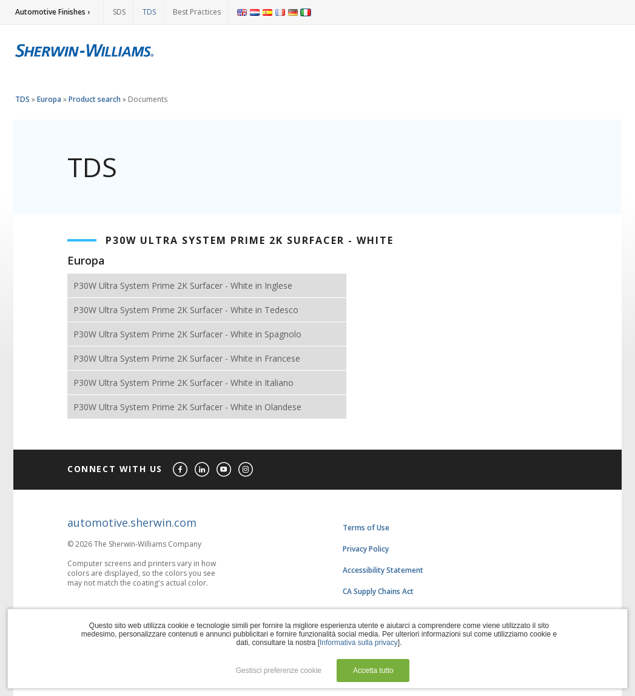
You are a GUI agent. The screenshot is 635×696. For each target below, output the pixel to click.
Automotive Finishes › (52, 12)
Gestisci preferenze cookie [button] (278, 670)
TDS (149, 12)
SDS (119, 12)
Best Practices (197, 12)
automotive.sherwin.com (132, 522)
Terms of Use (366, 527)
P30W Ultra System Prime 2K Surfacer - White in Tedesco (185, 310)
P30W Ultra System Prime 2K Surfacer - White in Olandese (187, 407)
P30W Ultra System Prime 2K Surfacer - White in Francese (186, 358)
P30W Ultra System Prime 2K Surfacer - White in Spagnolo (187, 334)
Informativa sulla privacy (359, 642)
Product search (95, 99)
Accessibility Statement (383, 570)
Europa (49, 99)
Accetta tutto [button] (373, 670)
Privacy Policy (366, 549)
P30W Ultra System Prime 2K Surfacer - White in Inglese (182, 285)
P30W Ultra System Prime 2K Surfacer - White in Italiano (183, 382)
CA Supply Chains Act (378, 591)
